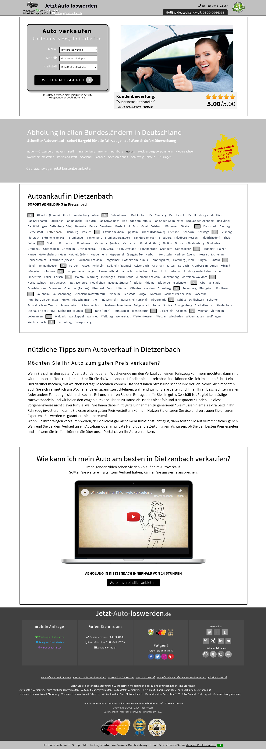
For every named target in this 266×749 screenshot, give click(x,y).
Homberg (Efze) (160, 260)
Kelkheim (98, 265)
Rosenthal (200, 294)
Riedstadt (129, 294)
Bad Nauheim (74, 221)
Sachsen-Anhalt (118, 157)
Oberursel (55, 288)
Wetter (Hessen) (143, 316)
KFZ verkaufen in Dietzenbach (89, 677)
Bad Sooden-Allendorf (200, 221)
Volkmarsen (35, 316)
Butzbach (156, 226)
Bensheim (106, 226)
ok (220, 745)
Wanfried (92, 316)
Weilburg (107, 316)
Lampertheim (75, 271)
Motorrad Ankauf (145, 677)
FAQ (160, 711)
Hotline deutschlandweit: (195, 12)
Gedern (51, 243)
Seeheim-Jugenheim (117, 305)
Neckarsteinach (37, 282)
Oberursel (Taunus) (76, 288)
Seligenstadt (142, 305)
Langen (91, 271)
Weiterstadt (123, 316)
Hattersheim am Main (52, 254)
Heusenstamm (37, 260)
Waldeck (60, 316)
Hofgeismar (112, 260)
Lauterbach (142, 271)
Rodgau (142, 294)
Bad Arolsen (139, 215)
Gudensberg (183, 249)
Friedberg (165, 237)
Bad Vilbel (223, 221)
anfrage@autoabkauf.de (68, 13)
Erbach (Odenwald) (153, 232)
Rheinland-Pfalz (67, 157)
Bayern (60, 151)
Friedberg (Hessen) (186, 237)
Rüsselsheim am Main (134, 299)
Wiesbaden (176, 316)
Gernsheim (130, 243)
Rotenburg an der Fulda (43, 299)
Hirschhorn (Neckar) (62, 260)
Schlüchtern (196, 299)
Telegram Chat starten (51, 642)
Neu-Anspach (58, 282)
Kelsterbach (141, 265)
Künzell (225, 265)
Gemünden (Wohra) (107, 243)
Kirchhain (158, 265)
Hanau (32, 254)
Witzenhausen (195, 316)
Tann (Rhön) (102, 311)
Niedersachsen (185, 151)
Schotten (212, 299)
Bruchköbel (140, 226)
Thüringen (165, 157)
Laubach (126, 271)
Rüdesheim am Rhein (85, 299)
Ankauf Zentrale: (99, 637)
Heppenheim (98, 254)
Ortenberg (164, 288)
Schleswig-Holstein (143, 157)
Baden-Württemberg (40, 151)
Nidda (138, 282)
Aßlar (95, 215)
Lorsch (58, 277)
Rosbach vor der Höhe (178, 294)
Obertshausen (37, 288)
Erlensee (173, 232)
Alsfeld (67, 215)
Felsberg (226, 232)
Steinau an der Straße (41, 311)
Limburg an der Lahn (197, 271)
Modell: (51, 58)
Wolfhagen (214, 316)
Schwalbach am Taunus (43, 305)
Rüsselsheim (110, 299)
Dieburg (225, 226)
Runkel (65, 299)
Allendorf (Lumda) (48, 215)
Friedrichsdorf (210, 237)
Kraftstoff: (51, 66)
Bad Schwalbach (109, 221)
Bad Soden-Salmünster (168, 221)
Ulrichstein (166, 311)
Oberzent (98, 288)
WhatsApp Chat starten (51, 637)
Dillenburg (71, 232)
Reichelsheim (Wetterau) (89, 294)
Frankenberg (94, 237)
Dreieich (86, 232)
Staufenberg (224, 305)
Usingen (181, 311)
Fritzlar (227, 237)
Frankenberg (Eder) (117, 237)
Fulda (31, 243)
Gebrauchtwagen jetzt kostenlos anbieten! (60, 168)
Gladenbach (214, 243)
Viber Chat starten (51, 647)
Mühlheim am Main (148, 277)
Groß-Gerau (107, 249)
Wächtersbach (37, 322)
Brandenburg (86, 151)
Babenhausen (119, 215)
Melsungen (108, 277)
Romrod (155, 294)
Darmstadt (210, 226)
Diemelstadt (35, 232)
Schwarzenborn (91, 305)
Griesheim (68, 249)
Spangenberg (183, 305)
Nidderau (164, 282)
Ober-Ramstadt (210, 282)
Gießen (167, 243)
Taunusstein (121, 311)
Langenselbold (108, 271)
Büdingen (171, 226)
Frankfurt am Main (144, 237)
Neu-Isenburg (78, 282)
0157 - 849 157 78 (48, 10)
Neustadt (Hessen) (119, 282)
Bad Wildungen (37, 226)
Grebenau (34, 249)
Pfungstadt (206, 288)
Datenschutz (111, 711)
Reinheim (114, 294)
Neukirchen (97, 282)
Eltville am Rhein (113, 232)
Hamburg (117, 151)
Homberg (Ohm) (183, 260)
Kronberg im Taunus (205, 265)
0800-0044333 (116, 637)
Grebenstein (51, 249)
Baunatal (81, 226)
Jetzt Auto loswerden (70, 5)
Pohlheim (222, 288)
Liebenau (175, 271)
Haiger (221, 249)
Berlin (72, 151)
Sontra (167, 305)
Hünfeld (215, 260)
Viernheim (217, 311)
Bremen (103, 151)
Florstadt (33, 237)
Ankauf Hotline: (96, 642)
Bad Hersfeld (177, 215)
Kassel (85, 265)
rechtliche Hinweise (130, 711)
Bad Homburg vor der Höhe (205, 215)
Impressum (149, 711)
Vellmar (203, 311)
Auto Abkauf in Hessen (121, 677)
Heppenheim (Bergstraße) (126, 254)
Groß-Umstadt (126, 249)
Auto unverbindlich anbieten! (133, 582)
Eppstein (132, 232)
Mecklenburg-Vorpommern (155, 151)
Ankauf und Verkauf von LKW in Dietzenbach (181, 677)
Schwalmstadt (69, 305)
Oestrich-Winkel (117, 288)
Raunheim (43, 294)
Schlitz (181, 299)
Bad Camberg (157, 215)
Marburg (92, 277)
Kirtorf (171, 265)
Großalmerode (147, 249)
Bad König (56, 221)
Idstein (32, 265)
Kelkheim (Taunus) (119, 265)
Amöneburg (81, 215)
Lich (164, 271)
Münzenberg (171, 277)
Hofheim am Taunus (135, 260)
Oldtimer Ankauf (217, 677)
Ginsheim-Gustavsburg (189, 243)
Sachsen (99, 157)
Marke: (53, 49)
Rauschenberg (61, 294)
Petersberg (190, 288)
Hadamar (209, 249)
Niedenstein (180, 282)
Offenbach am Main (142, 288)
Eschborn (188, 232)
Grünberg (166, 249)
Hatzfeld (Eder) (78, 254)
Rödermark (158, 299)
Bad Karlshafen (37, 221)
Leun (155, 271)
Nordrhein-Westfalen (40, 157)
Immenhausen (48, 265)
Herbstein (165, 254)
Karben (74, 265)
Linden (218, 271)
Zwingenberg (83, 322)
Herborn (151, 254)
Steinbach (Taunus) (70, 311)
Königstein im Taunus (41, 271)
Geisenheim (66, 243)
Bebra (93, 226)
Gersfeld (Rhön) (150, 243)
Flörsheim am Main (54, 237)
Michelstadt (125, 277)
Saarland (86, 157)
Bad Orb (90, 221)
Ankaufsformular (106, 647)
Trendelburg (140, 311)
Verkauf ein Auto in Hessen (56, 677)
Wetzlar (161, 316)
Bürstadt (185, 226)
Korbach (183, 265)
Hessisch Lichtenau (211, 254)
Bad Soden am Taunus (136, 221)
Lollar (47, 277)
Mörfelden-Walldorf (194, 277)
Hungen (202, 260)
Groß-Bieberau (87, 249)
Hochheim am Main (89, 260)
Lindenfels (34, 277)
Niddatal (149, 282)
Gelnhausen (84, 243)
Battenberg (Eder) (61, 226)
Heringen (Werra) (186, 254)
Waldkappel (76, 316)
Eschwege (203, 232)
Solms (156, 305)
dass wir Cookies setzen (201, 745)
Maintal (79, 277)
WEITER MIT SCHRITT (67, 80)
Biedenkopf (122, 226)
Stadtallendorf (204, 305)
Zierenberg (65, 322)
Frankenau (76, 237)
